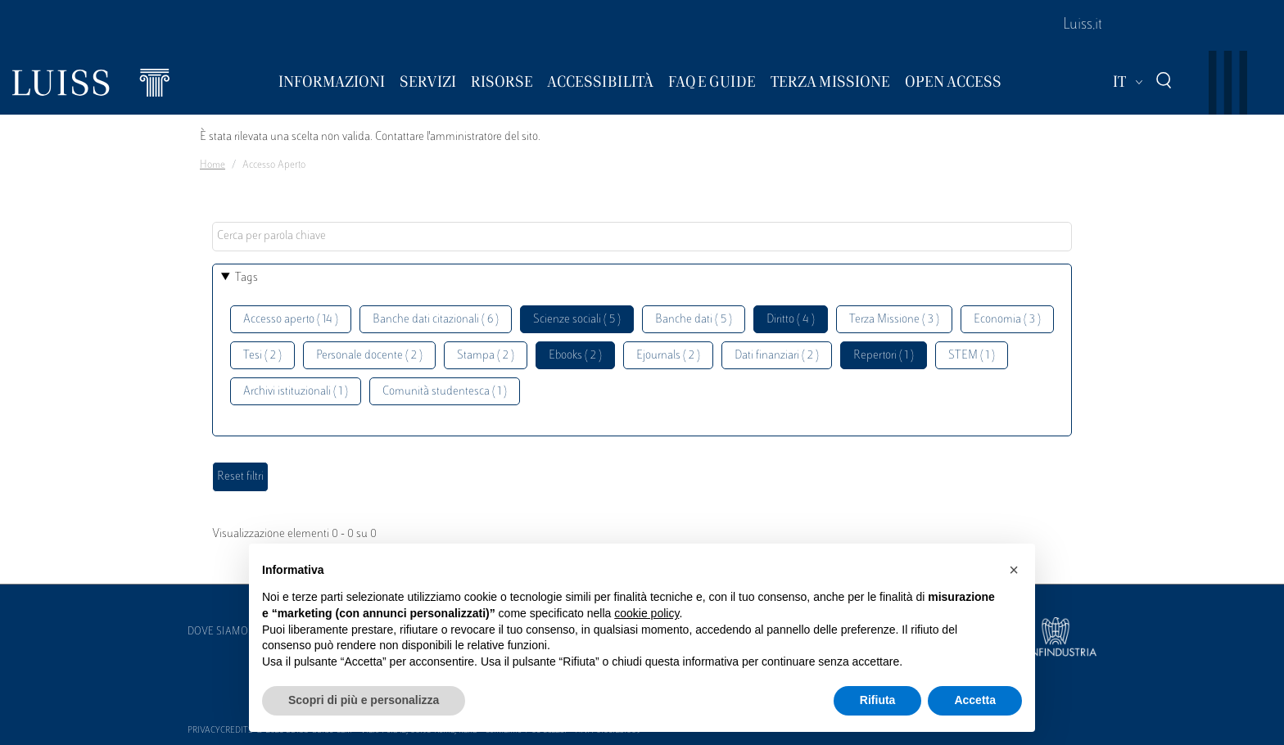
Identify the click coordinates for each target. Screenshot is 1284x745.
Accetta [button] (975, 700)
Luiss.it (1082, 25)
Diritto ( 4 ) (790, 320)
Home (212, 165)
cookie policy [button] (646, 613)
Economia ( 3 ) (1007, 320)
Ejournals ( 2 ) (668, 356)
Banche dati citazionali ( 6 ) (436, 320)
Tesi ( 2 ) (262, 356)
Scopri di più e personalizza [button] (363, 700)
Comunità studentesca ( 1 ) (444, 392)
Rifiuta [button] (878, 700)
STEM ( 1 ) (971, 356)
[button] (1014, 570)
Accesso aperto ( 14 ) (290, 320)
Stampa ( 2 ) (485, 356)
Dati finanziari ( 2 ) (777, 356)
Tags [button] (246, 278)
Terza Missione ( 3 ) (894, 320)
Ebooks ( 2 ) (575, 356)
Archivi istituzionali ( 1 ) (295, 392)
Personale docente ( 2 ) (369, 356)
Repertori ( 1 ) (883, 356)
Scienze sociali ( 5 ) (577, 320)
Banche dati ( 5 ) (693, 320)
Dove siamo (218, 632)
